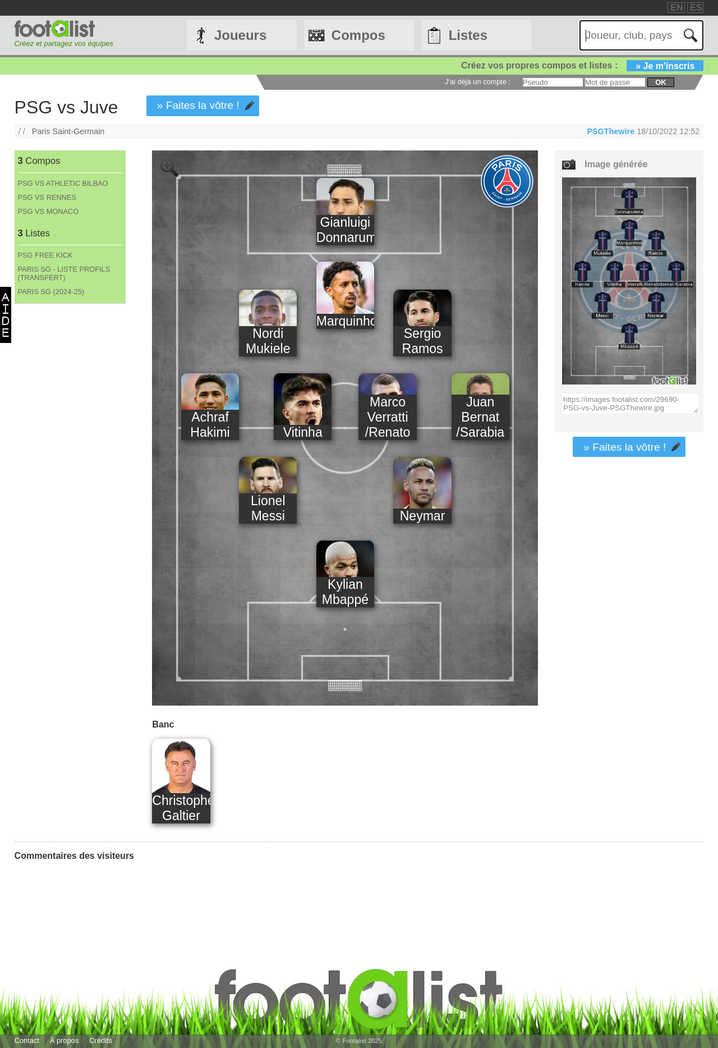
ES (696, 7)
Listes (468, 35)
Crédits (100, 1040)
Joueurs (240, 35)
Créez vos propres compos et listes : (582, 65)
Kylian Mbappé (345, 592)
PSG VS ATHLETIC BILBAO (63, 183)
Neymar (422, 516)
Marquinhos (345, 321)
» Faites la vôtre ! (198, 105)
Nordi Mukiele (268, 341)
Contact (27, 1040)
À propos (64, 1040)
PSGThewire (610, 131)
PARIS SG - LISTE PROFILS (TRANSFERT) (64, 273)
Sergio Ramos (422, 341)
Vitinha (303, 432)
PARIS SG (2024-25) (51, 291)
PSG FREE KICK (45, 255)
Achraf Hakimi (209, 425)
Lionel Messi (268, 508)
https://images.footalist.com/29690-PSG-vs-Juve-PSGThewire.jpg (630, 403)
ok (660, 82)
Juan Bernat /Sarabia (480, 417)
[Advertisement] (70, 490)
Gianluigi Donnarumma (345, 230)
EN (676, 7)
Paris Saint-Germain (68, 131)
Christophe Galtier (181, 808)
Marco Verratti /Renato (388, 417)
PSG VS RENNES (47, 197)
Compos (358, 35)
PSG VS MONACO (48, 211)
